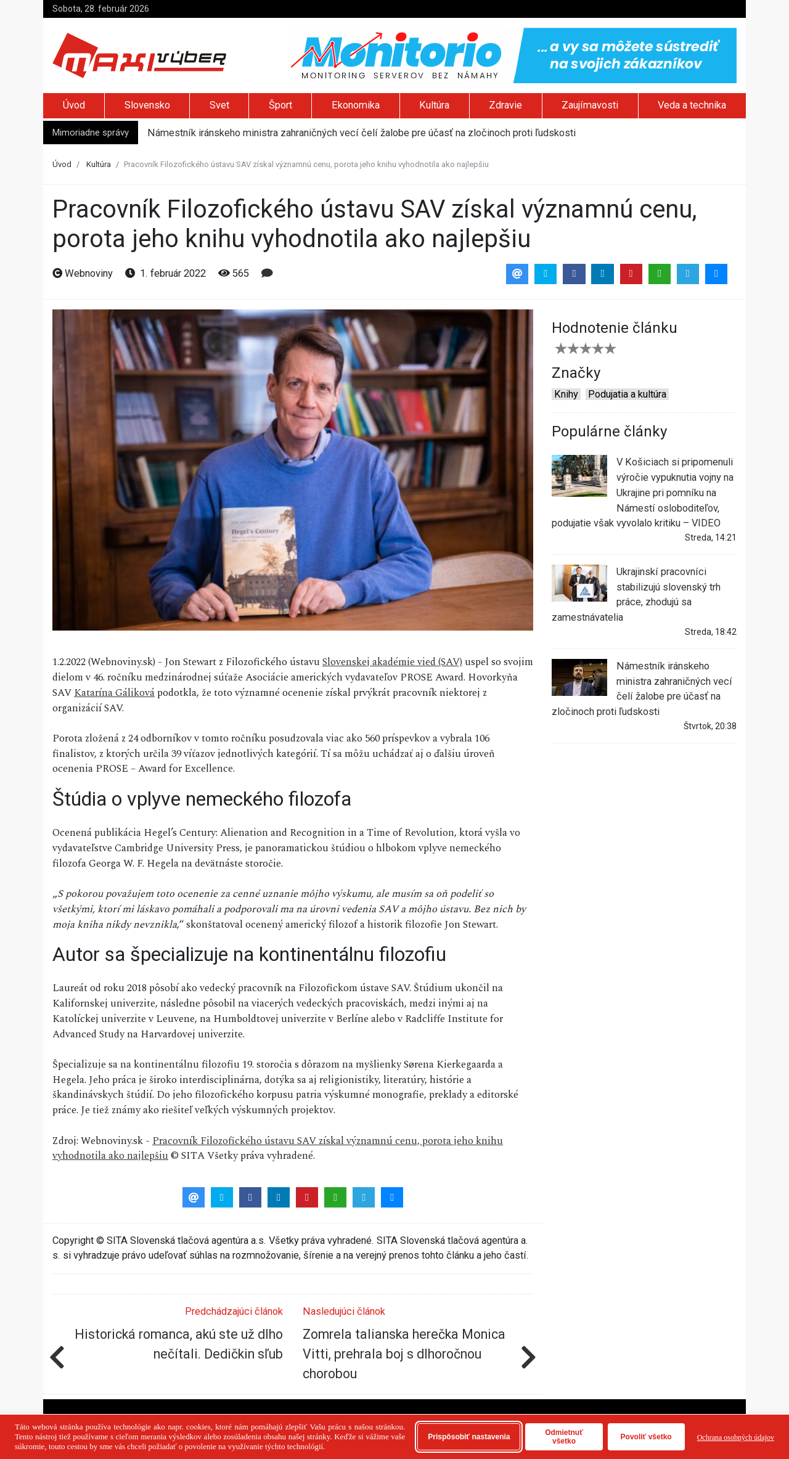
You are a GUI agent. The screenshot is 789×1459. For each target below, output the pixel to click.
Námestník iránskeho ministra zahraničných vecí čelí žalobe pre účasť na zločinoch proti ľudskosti (361, 133)
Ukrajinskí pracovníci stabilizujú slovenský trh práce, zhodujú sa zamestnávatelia (636, 594)
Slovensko (147, 105)
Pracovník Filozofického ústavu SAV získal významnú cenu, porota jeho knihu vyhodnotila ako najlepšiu (277, 1149)
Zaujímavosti (590, 105)
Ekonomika (356, 105)
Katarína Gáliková (114, 693)
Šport (280, 105)
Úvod (74, 105)
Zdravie (505, 105)
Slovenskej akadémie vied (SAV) (392, 662)
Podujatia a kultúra (627, 394)
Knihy (566, 394)
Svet (219, 105)
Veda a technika (692, 105)
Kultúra (434, 105)
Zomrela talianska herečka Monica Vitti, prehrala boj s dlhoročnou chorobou (404, 1353)
